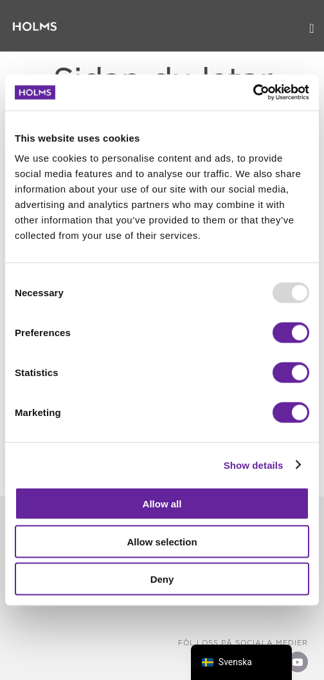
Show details (254, 464)
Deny (162, 579)
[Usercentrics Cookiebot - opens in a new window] (253, 92)
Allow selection (162, 541)
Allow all (162, 503)
